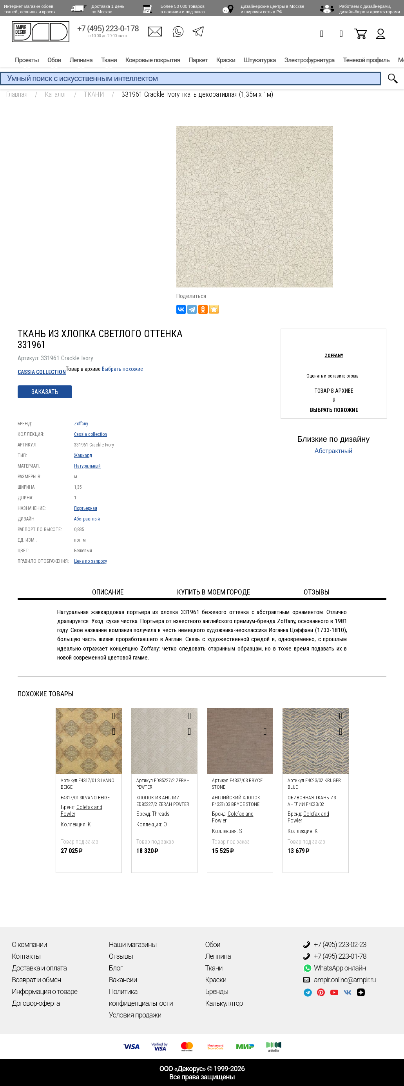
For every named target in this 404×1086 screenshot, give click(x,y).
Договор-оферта (36, 1003)
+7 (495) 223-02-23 (334, 944)
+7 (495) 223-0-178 (108, 30)
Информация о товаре (44, 991)
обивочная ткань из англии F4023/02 (312, 801)
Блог (116, 968)
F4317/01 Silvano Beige (85, 797)
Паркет (197, 61)
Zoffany (81, 423)
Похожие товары (45, 694)
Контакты (26, 956)
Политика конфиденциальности (141, 997)
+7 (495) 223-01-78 (334, 956)
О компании (29, 944)
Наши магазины (133, 944)
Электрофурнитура (309, 61)
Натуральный (87, 466)
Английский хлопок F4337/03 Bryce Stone (236, 801)
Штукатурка (259, 61)
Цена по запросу (90, 561)
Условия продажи (135, 1015)
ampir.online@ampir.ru (339, 980)
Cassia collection (42, 372)
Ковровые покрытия (152, 61)
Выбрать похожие (122, 369)
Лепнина (80, 61)
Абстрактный (87, 519)
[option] (89, 788)
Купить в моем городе (213, 592)
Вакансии (123, 980)
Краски (225, 61)
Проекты (27, 61)
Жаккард (83, 455)
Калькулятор (224, 1003)
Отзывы (121, 956)
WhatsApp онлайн (334, 968)
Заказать (44, 392)
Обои (54, 61)
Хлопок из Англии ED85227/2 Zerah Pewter (162, 801)
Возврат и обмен (36, 980)
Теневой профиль (366, 61)
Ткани (109, 61)
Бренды (216, 991)
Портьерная (85, 508)
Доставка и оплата (39, 968)
